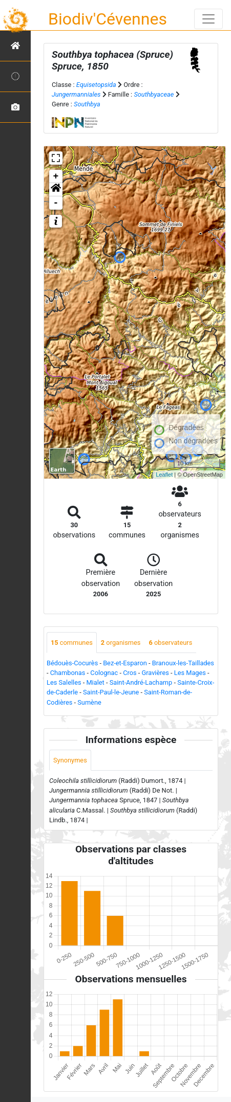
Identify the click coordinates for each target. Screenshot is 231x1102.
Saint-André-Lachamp (141, 682)
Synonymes (70, 760)
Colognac (104, 673)
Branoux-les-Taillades (183, 663)
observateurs (170, 642)
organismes (121, 642)
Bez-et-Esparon (125, 663)
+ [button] (56, 176)
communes (72, 642)
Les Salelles (64, 682)
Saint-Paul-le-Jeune (111, 692)
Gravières (155, 673)
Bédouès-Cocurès (72, 663)
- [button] (56, 203)
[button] (55, 189)
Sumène (89, 702)
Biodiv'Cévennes (107, 19)
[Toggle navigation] (208, 19)
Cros (129, 673)
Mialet (95, 682)
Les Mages (190, 673)
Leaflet (164, 474)
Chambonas (68, 673)
